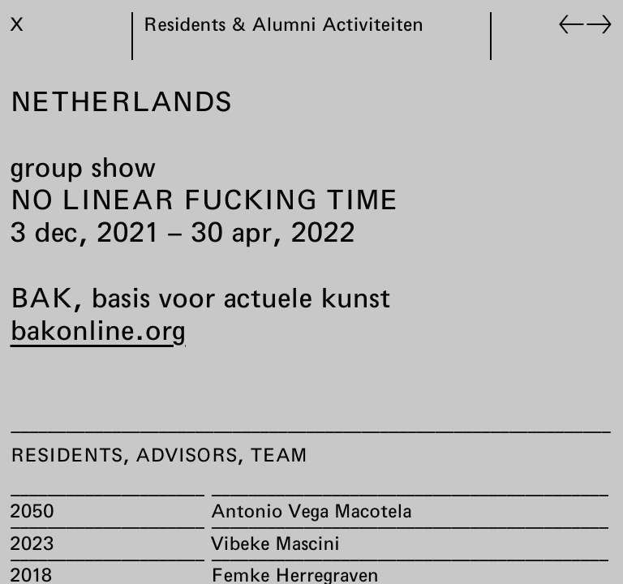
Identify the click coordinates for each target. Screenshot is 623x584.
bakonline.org (98, 329)
